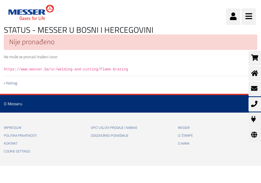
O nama (183, 143)
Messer (184, 127)
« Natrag (10, 83)
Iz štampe (185, 135)
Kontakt (11, 143)
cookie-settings (17, 151)
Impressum (12, 127)
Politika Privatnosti (20, 135)
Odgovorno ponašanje (109, 135)
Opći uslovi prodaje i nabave (114, 127)
